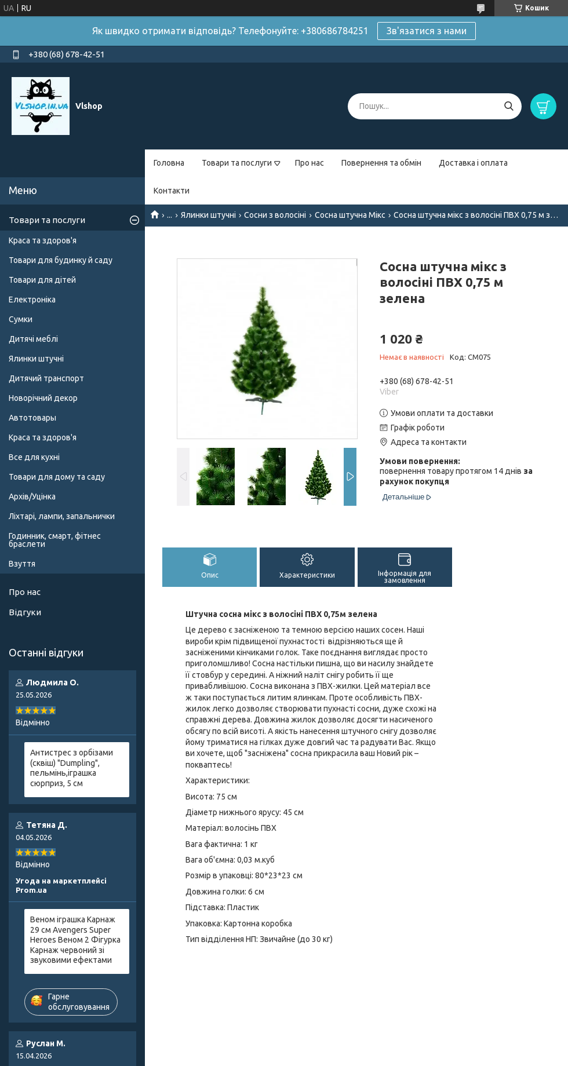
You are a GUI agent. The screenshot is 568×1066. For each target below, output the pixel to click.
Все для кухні (34, 457)
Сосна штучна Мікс (350, 215)
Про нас (309, 162)
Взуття (22, 563)
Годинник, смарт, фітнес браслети (55, 540)
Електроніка (32, 299)
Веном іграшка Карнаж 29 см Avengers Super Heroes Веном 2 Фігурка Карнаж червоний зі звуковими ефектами (75, 940)
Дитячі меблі (33, 339)
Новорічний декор (43, 398)
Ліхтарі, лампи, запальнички (62, 516)
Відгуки (25, 612)
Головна (169, 162)
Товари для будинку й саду (60, 260)
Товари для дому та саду (57, 476)
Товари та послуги (237, 162)
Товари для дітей (42, 279)
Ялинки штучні (208, 215)
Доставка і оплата (473, 162)
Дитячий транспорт (46, 378)
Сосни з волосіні (275, 215)
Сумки (20, 319)
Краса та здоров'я (43, 240)
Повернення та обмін (381, 162)
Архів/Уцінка (32, 496)
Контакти (172, 190)
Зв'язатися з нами (427, 30)
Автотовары (32, 417)
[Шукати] (509, 106)
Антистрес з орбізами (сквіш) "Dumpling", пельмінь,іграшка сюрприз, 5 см (71, 768)
